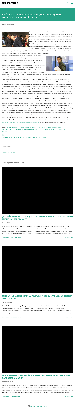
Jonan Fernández (17, 129)
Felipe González (50, 127)
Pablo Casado (63, 129)
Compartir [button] (5, 140)
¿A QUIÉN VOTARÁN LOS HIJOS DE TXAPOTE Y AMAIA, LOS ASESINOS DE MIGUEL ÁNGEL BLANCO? (37, 218)
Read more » (69, 237)
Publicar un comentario (9, 153)
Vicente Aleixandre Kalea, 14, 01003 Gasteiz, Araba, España (27, 137)
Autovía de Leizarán (13, 127)
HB (60, 127)
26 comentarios (16, 317)
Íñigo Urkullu (6, 129)
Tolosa (4, 132)
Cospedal (33, 127)
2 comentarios (15, 396)
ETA (43, 127)
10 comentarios (16, 237)
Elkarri (39, 127)
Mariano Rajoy (53, 129)
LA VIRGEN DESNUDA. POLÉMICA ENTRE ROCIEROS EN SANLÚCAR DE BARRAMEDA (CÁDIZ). (36, 376)
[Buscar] (68, 3)
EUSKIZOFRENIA (10, 3)
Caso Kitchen (25, 127)
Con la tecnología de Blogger (37, 406)
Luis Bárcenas (43, 129)
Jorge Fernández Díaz (31, 129)
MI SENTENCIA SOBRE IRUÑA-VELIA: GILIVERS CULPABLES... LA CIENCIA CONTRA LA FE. (37, 297)
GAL (57, 127)
